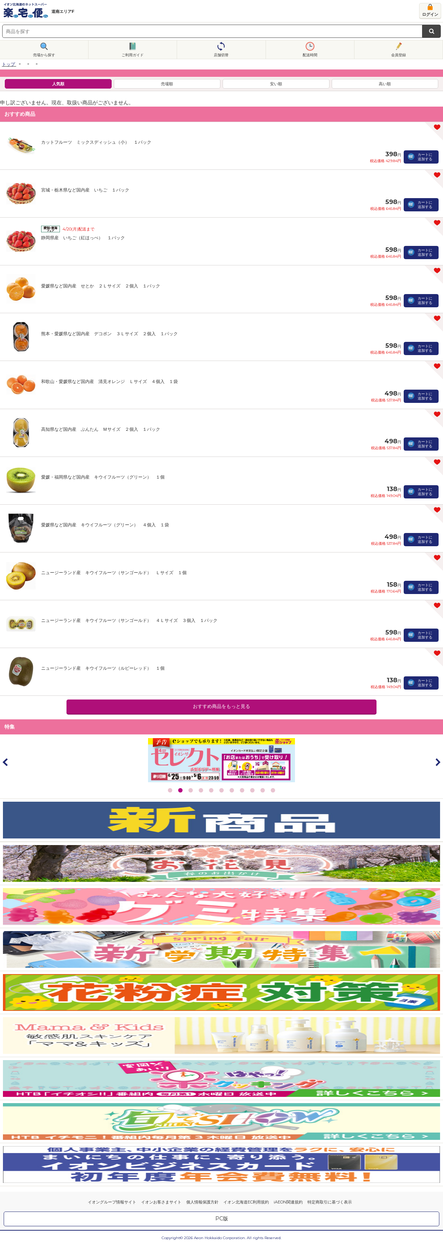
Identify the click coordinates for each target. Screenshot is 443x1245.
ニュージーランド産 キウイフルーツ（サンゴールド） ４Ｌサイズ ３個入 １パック (129, 620)
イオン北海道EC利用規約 (246, 1202)
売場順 (167, 83)
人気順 (58, 83)
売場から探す (44, 55)
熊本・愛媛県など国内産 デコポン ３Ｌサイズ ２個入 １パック (109, 333)
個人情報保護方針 (202, 1202)
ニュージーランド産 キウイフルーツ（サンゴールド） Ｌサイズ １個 (114, 572)
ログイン (430, 14)
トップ (8, 64)
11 (273, 790)
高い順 (385, 83)
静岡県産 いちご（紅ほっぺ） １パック (83, 237)
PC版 (221, 1218)
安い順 (276, 83)
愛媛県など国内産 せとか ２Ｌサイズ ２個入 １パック (100, 286)
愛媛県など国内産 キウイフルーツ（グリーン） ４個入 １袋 (105, 524)
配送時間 (310, 55)
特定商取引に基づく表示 (329, 1202)
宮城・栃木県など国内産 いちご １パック (85, 190)
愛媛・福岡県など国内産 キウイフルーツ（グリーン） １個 (103, 477)
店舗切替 (221, 55)
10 (262, 790)
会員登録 (398, 55)
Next (437, 762)
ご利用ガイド (133, 55)
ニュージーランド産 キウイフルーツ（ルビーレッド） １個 (103, 668)
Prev (5, 762)
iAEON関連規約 (288, 1202)
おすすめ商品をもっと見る (221, 706)
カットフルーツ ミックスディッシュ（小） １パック (96, 142)
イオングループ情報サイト (112, 1202)
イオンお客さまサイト (161, 1202)
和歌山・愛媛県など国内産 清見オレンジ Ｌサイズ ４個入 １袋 (109, 381)
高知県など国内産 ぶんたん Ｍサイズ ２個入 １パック (100, 429)
